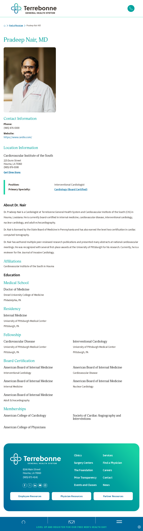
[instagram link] (45, 485)
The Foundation (83, 470)
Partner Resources (113, 496)
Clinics (78, 455)
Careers (107, 470)
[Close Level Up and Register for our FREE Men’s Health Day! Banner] (139, 527)
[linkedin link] (35, 485)
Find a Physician (16, 25)
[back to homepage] (5, 25)
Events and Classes (85, 485)
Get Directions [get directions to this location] (12, 172)
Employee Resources (29, 496)
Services (108, 455)
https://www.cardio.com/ (18, 137)
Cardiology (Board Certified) (70, 189)
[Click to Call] (130, 8)
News (106, 485)
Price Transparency (85, 477)
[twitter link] (30, 485)
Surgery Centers (83, 463)
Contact (107, 477)
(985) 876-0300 (11, 128)
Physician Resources (71, 496)
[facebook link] (25, 485)
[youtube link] (40, 485)
